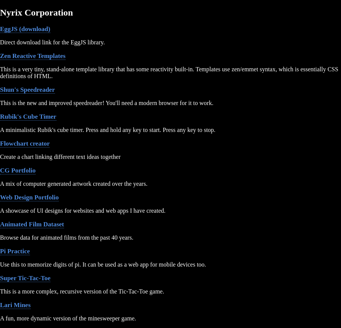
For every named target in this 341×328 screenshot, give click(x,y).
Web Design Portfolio (29, 197)
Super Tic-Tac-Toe (25, 278)
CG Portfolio (18, 170)
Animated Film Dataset (32, 224)
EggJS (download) (25, 29)
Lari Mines (15, 305)
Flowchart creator (25, 143)
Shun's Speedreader (27, 89)
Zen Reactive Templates (33, 56)
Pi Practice (15, 251)
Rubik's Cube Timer (28, 116)
